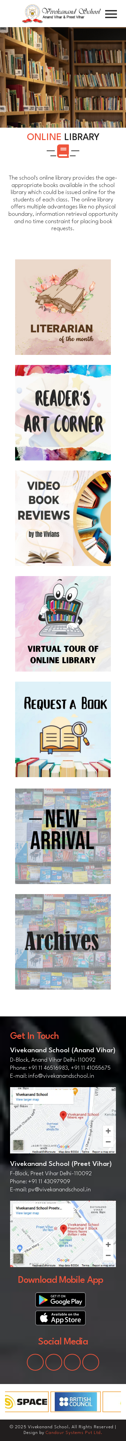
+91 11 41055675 (91, 1068)
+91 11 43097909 (49, 1182)
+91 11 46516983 (48, 1068)
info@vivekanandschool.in (61, 1076)
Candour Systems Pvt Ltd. (74, 1433)
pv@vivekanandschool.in (59, 1190)
